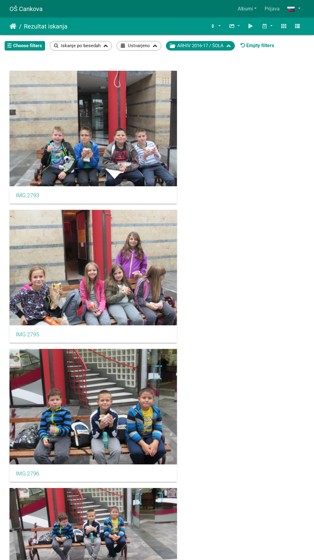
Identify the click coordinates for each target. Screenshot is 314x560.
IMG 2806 (129, 405)
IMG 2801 (27, 318)
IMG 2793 (27, 143)
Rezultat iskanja (45, 26)
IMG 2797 (27, 231)
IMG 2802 (129, 318)
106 (187, 524)
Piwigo (169, 547)
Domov (13, 26)
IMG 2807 (230, 405)
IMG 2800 (230, 231)
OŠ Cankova (26, 9)
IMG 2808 (27, 492)
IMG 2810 (230, 492)
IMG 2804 (27, 405)
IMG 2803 (230, 318)
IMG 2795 (129, 143)
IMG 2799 (129, 231)
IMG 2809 (129, 492)
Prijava (272, 9)
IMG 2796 (230, 143)
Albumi (245, 9)
